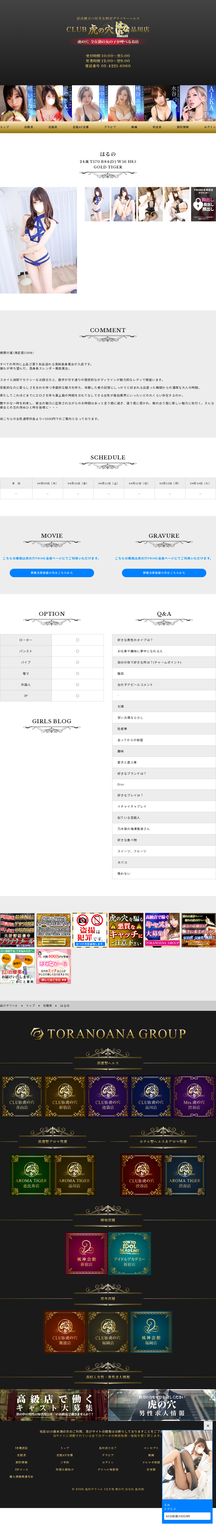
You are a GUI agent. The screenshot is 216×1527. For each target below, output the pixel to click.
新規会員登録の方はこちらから (52, 573)
